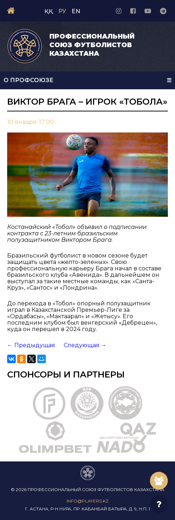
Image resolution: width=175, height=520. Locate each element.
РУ (62, 11)
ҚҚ (48, 11)
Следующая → (85, 345)
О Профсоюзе (28, 80)
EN (76, 11)
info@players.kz (87, 501)
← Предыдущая (31, 345)
